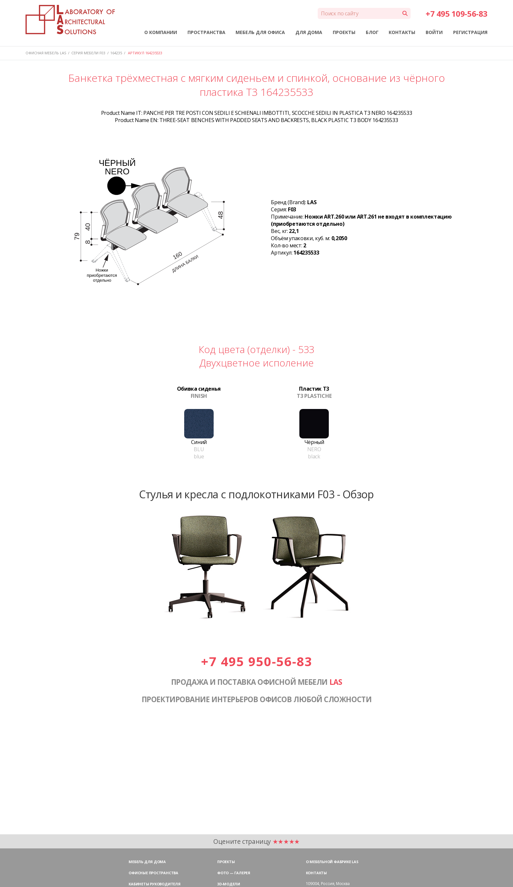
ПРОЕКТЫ (344, 32)
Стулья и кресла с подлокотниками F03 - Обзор (256, 494)
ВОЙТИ (434, 32)
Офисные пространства (153, 872)
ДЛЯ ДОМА (308, 32)
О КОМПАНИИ (160, 32)
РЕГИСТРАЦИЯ (470, 32)
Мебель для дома (147, 861)
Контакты (316, 872)
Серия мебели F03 (88, 52)
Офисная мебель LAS (46, 52)
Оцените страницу (256, 841)
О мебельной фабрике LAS (332, 861)
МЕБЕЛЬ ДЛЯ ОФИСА (260, 32)
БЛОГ (372, 32)
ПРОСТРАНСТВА (206, 32)
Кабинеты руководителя (154, 883)
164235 (116, 52)
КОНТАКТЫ (402, 32)
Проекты (226, 861)
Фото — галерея (233, 872)
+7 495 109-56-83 (456, 13)
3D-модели (228, 883)
